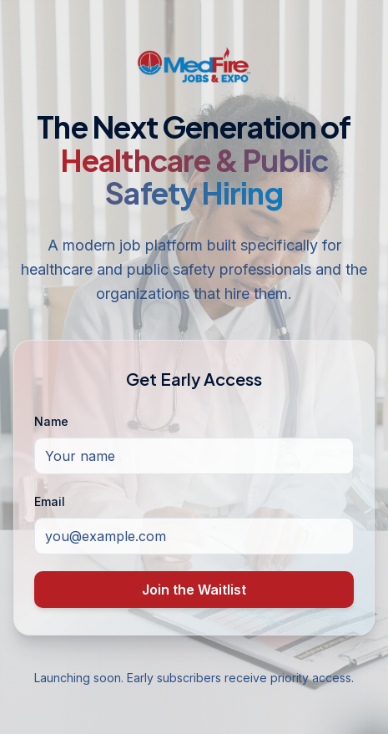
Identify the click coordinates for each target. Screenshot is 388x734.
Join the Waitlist (194, 589)
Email (49, 501)
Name (51, 421)
